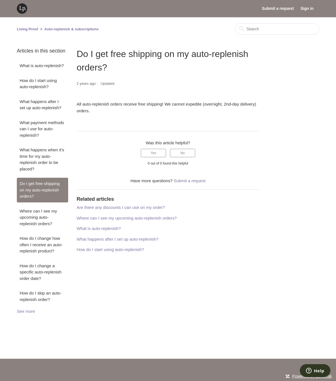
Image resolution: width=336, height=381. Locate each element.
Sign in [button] (307, 8)
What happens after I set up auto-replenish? (40, 104)
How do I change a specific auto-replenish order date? (40, 272)
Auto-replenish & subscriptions (71, 29)
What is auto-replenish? (42, 65)
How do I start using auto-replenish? (38, 83)
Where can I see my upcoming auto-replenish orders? (38, 217)
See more (26, 311)
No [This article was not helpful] (182, 153)
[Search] (277, 29)
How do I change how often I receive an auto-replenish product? (41, 244)
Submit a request (278, 8)
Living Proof (27, 29)
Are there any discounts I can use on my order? (121, 207)
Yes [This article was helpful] (153, 153)
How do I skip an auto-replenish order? (40, 296)
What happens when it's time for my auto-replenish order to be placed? (42, 159)
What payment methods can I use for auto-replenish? (42, 129)
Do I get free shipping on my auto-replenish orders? (40, 190)
